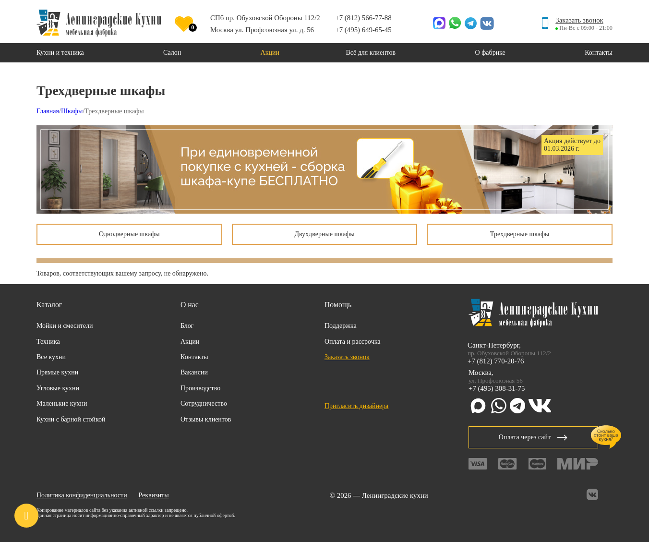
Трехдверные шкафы (520, 234)
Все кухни (51, 357)
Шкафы (72, 111)
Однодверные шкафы (129, 234)
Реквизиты (153, 495)
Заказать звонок (579, 20)
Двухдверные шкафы (324, 234)
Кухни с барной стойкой (71, 419)
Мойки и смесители (64, 325)
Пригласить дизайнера (356, 406)
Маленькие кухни (61, 403)
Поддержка (340, 325)
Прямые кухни (57, 372)
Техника (48, 341)
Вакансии (194, 372)
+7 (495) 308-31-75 (497, 388)
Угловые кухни (57, 388)
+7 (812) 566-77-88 (363, 18)
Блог (187, 325)
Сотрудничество (203, 403)
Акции (189, 341)
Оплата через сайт (533, 437)
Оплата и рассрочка (352, 341)
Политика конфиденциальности (81, 495)
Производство (200, 388)
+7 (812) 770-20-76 (496, 361)
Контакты (194, 357)
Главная (47, 111)
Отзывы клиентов (205, 419)
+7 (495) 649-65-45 (363, 30)
